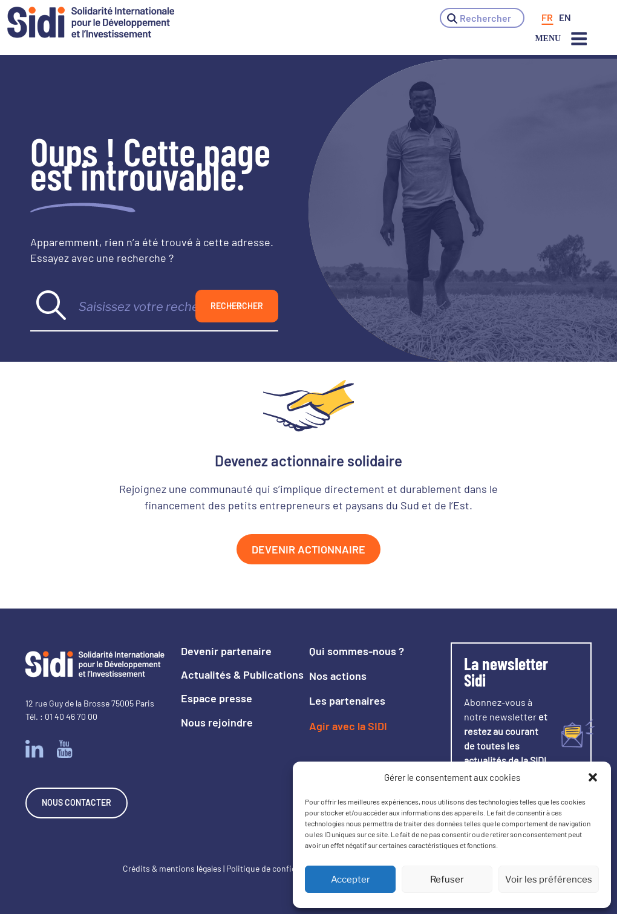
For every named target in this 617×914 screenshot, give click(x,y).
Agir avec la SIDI (348, 726)
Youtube (65, 749)
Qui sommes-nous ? (356, 651)
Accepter (350, 879)
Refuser (447, 879)
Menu (561, 39)
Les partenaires (347, 700)
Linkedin (34, 749)
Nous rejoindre (217, 722)
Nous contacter (76, 802)
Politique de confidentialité (276, 868)
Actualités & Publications (242, 674)
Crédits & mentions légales (172, 868)
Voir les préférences (548, 879)
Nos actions (338, 675)
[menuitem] (547, 17)
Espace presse (216, 698)
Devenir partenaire (226, 651)
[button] (593, 777)
